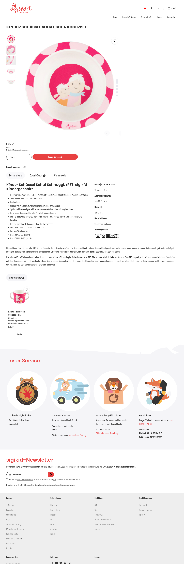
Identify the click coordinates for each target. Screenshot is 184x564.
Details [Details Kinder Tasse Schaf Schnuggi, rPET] (19, 285)
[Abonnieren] (51, 428)
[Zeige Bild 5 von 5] (100, 87)
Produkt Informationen (14, 492)
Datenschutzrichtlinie (51, 439)
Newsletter (10, 463)
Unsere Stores (55, 463)
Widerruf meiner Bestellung (107, 383)
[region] (55, 77)
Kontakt (9, 502)
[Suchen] (152, 8)
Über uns (53, 458)
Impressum (98, 482)
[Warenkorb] (172, 8)
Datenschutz (99, 468)
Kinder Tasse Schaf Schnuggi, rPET (16, 264)
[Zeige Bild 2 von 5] (100, 77)
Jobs (52, 478)
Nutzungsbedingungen (68, 439)
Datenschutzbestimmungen (25, 433)
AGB (54, 433)
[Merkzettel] (157, 8)
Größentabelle (11, 468)
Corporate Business (145, 463)
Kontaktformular (23, 542)
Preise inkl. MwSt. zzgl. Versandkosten (120, 43)
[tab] (15, 126)
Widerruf (98, 463)
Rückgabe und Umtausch (15, 482)
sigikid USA (142, 468)
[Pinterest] (65, 517)
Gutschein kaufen (12, 487)
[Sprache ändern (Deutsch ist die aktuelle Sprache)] (146, 8)
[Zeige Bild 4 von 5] (100, 84)
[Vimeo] (61, 517)
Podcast (53, 468)
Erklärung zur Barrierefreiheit (105, 478)
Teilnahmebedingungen (103, 473)
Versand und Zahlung (77, 385)
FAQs (8, 473)
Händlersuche (11, 497)
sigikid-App (10, 458)
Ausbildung (54, 482)
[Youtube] (56, 517)
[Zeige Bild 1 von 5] (100, 73)
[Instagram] (69, 517)
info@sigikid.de (13, 522)
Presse (52, 487)
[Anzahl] (121, 50)
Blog (51, 473)
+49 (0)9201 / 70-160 (15, 528)
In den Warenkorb (156, 49)
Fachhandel (143, 458)
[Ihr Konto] (163, 8)
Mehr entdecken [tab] (16, 228)
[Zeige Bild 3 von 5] (100, 80)
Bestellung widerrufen (92, 548)
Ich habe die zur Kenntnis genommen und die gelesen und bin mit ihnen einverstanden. (45, 433)
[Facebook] (52, 517)
